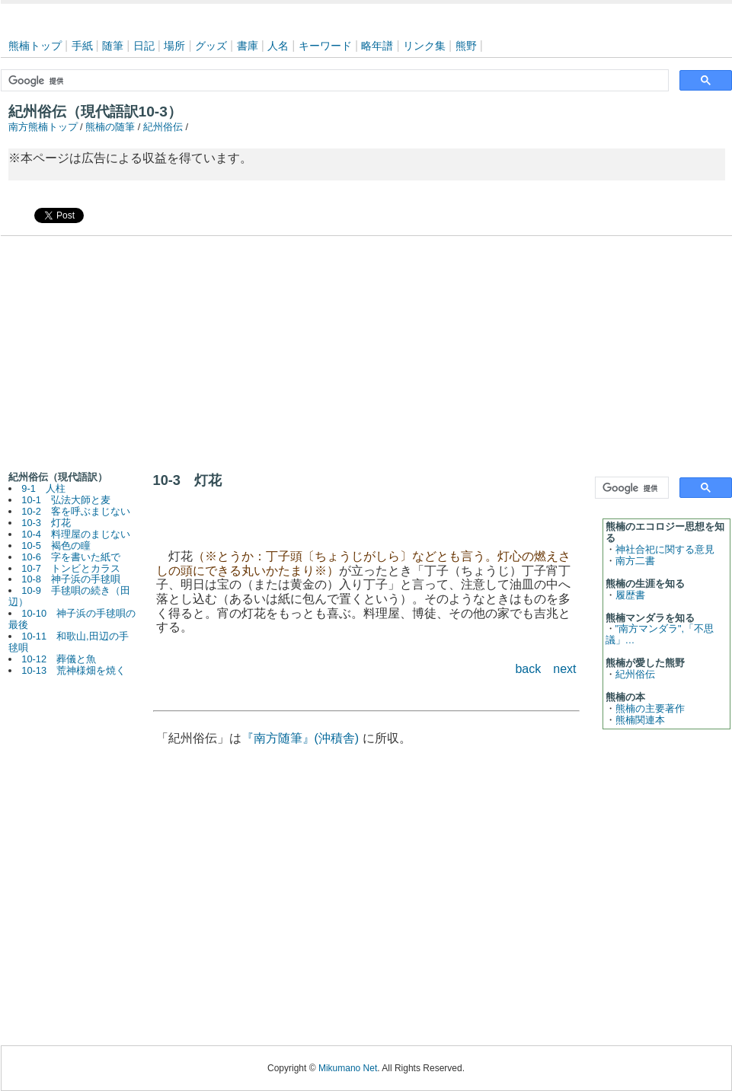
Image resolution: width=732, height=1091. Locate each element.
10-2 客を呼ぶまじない (75, 511)
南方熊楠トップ (43, 126)
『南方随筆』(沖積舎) (300, 738)
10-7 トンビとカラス (70, 568)
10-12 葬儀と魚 (58, 659)
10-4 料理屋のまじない (75, 534)
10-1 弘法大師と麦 (65, 500)
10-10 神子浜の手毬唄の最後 (72, 619)
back (528, 668)
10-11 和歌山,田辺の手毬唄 (68, 641)
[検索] (333, 81)
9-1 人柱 (43, 488)
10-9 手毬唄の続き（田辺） (69, 596)
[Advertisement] (366, 350)
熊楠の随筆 (110, 126)
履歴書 (630, 595)
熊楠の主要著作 (650, 708)
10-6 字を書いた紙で (70, 557)
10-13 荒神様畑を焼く (73, 670)
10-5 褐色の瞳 (56, 545)
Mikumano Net (347, 1068)
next (564, 668)
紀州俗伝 (163, 126)
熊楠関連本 (640, 720)
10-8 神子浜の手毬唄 (70, 579)
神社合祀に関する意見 (664, 549)
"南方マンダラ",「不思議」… (660, 634)
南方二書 (635, 560)
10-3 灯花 (46, 522)
